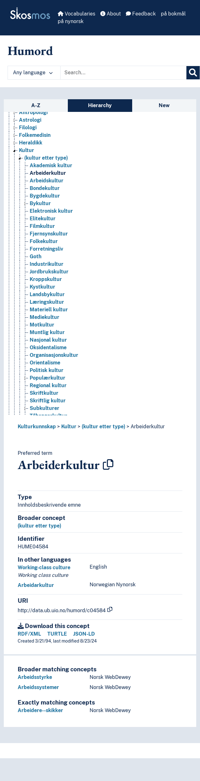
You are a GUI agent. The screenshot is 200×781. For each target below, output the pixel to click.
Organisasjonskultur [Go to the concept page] (54, 355)
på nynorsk (71, 21)
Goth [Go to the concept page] (35, 256)
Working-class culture (44, 567)
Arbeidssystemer (38, 687)
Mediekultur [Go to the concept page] (44, 317)
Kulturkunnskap (37, 427)
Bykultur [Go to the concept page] (40, 203)
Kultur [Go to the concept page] (26, 150)
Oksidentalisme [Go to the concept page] (48, 348)
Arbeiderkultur (148, 427)
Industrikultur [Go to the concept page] (46, 264)
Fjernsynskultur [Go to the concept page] (49, 234)
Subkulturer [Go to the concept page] (44, 408)
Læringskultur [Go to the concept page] (47, 302)
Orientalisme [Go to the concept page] (45, 363)
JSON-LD (84, 634)
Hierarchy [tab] (100, 105)
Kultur (68, 427)
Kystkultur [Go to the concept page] (42, 287)
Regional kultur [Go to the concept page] (48, 385)
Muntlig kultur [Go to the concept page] (47, 332)
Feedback (141, 14)
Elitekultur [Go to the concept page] (43, 219)
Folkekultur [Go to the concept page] (44, 241)
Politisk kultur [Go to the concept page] (46, 370)
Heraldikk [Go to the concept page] (30, 143)
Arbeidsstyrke (35, 677)
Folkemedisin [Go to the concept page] (34, 135)
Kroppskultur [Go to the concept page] (46, 279)
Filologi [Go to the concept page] (28, 128)
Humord (30, 50)
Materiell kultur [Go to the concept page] (49, 310)
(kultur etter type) (103, 427)
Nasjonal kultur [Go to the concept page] (48, 340)
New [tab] (164, 105)
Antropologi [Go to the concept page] (33, 112)
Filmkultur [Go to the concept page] (42, 226)
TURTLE (57, 634)
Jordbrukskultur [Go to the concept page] (49, 272)
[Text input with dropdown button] (123, 73)
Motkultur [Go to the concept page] (42, 325)
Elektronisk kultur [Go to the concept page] (51, 211)
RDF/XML (29, 634)
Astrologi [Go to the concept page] (30, 120)
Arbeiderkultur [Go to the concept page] (48, 173)
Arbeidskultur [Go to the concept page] (46, 181)
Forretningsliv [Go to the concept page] (46, 249)
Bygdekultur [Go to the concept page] (45, 196)
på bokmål (173, 14)
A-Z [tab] (35, 105)
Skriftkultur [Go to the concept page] (44, 393)
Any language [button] (33, 73)
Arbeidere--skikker (40, 710)
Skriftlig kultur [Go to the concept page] (48, 401)
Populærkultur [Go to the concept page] (47, 378)
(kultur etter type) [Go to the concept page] (46, 158)
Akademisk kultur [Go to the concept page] (51, 165)
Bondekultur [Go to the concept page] (45, 188)
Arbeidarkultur (36, 585)
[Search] (193, 73)
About (110, 14)
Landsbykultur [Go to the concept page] (47, 294)
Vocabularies (76, 14)
